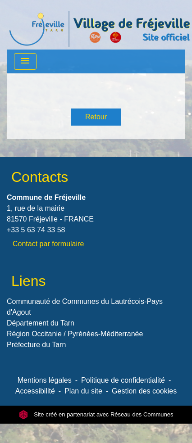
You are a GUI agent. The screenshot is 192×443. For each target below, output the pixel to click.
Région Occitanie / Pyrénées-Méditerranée (75, 334)
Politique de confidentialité (123, 380)
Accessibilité (35, 391)
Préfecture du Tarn (36, 344)
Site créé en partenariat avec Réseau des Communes (96, 414)
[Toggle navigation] (25, 61)
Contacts (39, 177)
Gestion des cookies (144, 391)
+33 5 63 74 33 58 (36, 230)
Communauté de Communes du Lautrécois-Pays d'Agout (85, 307)
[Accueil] (99, 25)
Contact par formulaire (48, 244)
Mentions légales (45, 380)
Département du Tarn (40, 323)
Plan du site (83, 391)
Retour (96, 117)
